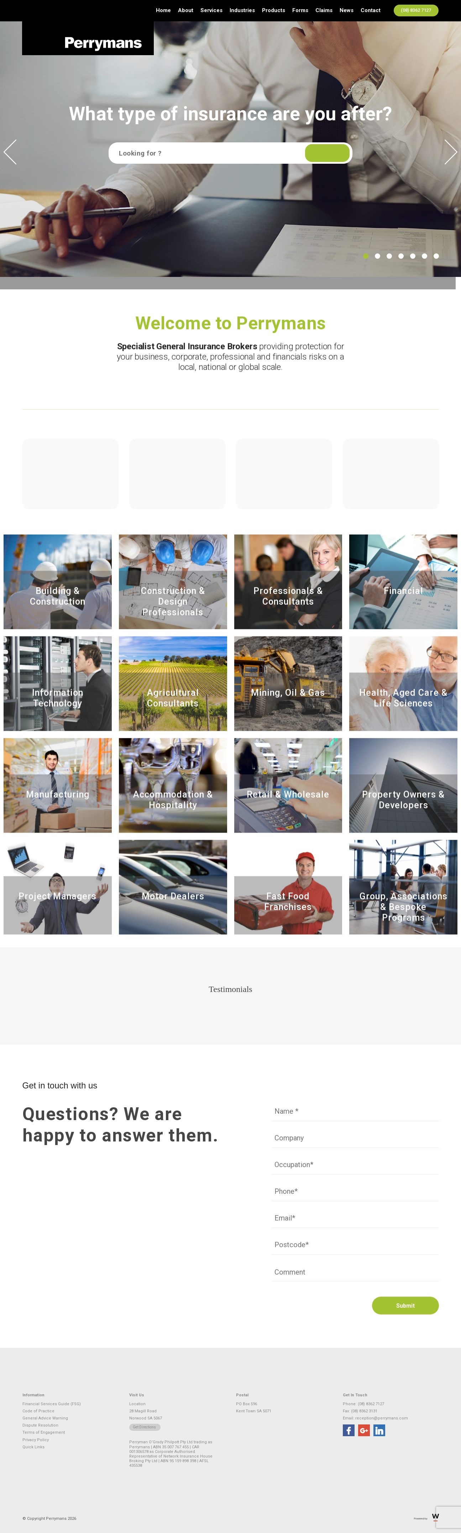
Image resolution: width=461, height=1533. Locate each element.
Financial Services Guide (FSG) (51, 1404)
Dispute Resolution (40, 1425)
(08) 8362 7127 (416, 10)
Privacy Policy (35, 1440)
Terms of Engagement (43, 1432)
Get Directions (144, 1427)
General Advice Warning (45, 1418)
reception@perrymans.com (381, 1418)
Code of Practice (38, 1411)
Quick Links (33, 1447)
